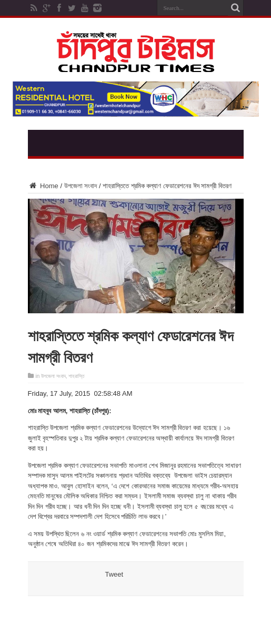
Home (43, 186)
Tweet (114, 574)
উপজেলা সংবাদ (80, 186)
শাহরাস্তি (76, 376)
